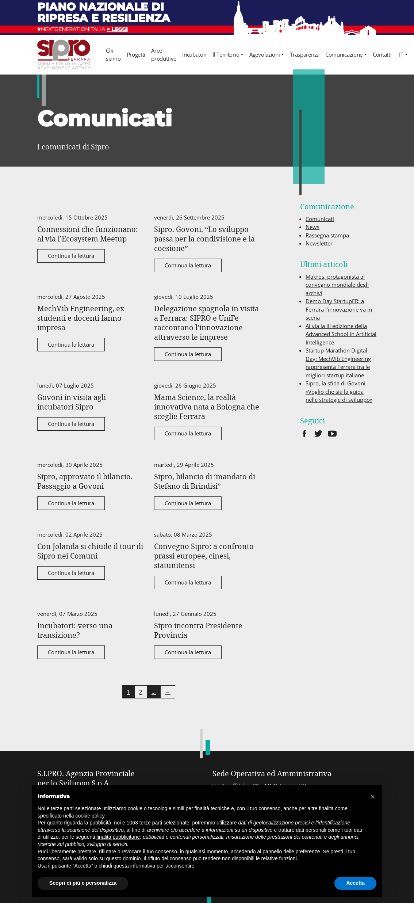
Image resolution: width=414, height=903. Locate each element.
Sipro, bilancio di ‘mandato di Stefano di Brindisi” (204, 481)
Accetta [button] (355, 883)
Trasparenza (304, 54)
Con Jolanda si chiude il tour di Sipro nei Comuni (90, 550)
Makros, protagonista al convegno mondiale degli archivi (337, 285)
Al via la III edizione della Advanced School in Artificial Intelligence (341, 334)
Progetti (136, 54)
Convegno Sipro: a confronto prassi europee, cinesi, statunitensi (204, 555)
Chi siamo (113, 54)
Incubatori (194, 54)
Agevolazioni (264, 54)
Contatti (382, 54)
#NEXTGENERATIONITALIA (82, 29)
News (312, 226)
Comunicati (320, 218)
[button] (373, 797)
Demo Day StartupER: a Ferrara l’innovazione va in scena (339, 309)
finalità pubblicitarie (118, 837)
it (401, 54)
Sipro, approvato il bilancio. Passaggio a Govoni (85, 481)
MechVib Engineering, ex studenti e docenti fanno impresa (80, 318)
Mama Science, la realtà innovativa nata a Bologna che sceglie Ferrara (206, 406)
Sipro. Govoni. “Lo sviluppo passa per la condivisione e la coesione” (204, 238)
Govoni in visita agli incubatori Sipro (71, 401)
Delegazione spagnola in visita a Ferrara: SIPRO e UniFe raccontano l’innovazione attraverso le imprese (206, 323)
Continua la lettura (71, 255)
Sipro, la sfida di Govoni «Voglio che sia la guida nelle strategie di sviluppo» (339, 391)
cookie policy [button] (90, 816)
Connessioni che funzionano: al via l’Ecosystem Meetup (87, 233)
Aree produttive (163, 54)
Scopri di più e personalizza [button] (82, 883)
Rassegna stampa (327, 235)
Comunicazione (344, 54)
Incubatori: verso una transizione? (74, 630)
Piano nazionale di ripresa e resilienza (103, 12)
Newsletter (319, 243)
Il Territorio (225, 54)
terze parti (150, 823)
